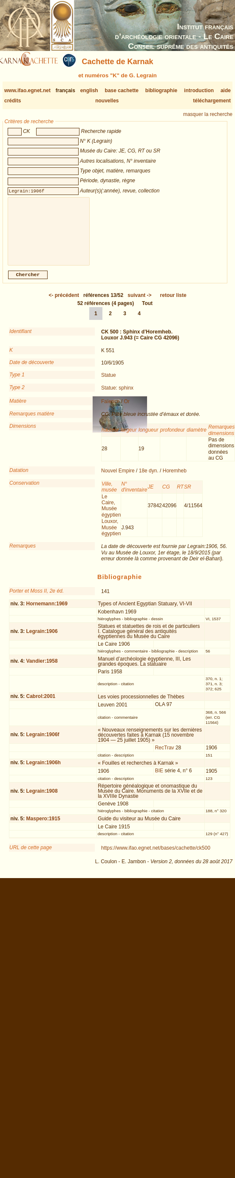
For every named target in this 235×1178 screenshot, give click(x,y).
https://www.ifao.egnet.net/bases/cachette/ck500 (155, 855)
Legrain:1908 (42, 798)
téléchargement (212, 101)
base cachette (122, 90)
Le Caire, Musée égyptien (111, 512)
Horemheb (175, 477)
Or (126, 408)
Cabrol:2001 (41, 703)
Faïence (110, 408)
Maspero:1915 (43, 825)
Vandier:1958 (42, 668)
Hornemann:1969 (47, 610)
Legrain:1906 (42, 638)
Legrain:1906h (43, 769)
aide (226, 90)
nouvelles (107, 101)
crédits (12, 101)
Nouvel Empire (118, 477)
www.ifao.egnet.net (27, 90)
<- (63, 302)
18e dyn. (149, 477)
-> (139, 302)
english (89, 90)
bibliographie (161, 90)
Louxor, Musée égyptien (111, 534)
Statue (108, 382)
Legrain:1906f (42, 741)
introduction (199, 90)
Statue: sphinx (117, 395)
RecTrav (164, 754)
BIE (159, 777)
